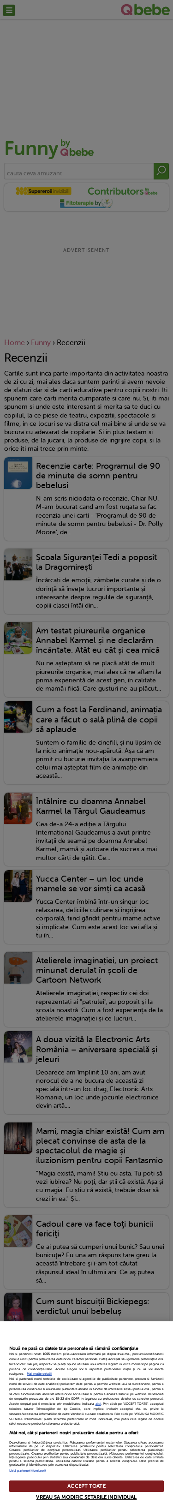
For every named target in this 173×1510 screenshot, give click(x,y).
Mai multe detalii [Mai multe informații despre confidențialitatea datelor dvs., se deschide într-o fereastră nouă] (39, 1374)
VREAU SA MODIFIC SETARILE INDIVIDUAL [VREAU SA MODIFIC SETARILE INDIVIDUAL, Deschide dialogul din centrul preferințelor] (86, 1497)
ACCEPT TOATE (86, 1486)
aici (98, 1404)
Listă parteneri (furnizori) (27, 1471)
